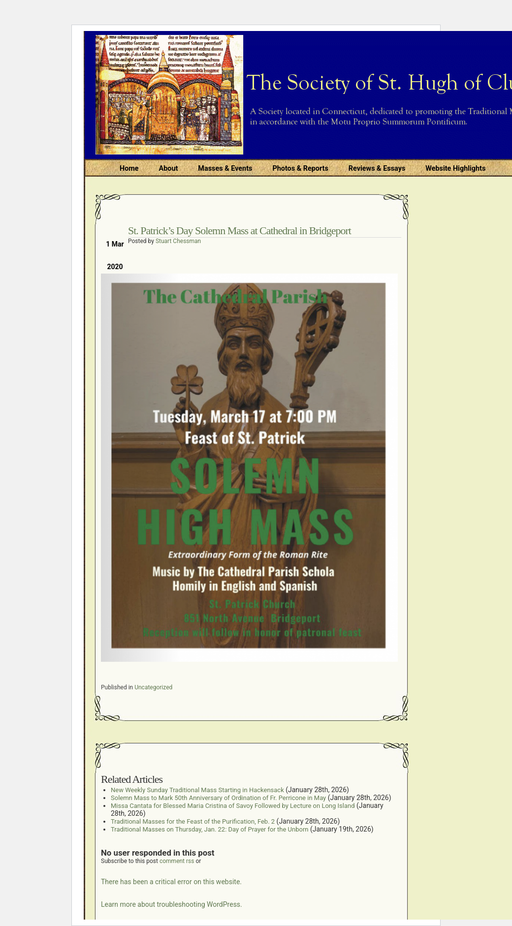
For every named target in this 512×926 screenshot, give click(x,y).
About (168, 168)
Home (129, 168)
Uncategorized (153, 687)
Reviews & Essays (377, 168)
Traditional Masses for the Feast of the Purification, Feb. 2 (193, 821)
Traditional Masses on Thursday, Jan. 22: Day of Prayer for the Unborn (209, 829)
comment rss (177, 861)
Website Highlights (455, 168)
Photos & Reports (300, 168)
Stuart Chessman (178, 241)
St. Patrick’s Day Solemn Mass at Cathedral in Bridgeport (239, 230)
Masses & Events (225, 168)
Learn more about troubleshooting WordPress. (171, 904)
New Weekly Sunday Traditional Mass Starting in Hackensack (197, 790)
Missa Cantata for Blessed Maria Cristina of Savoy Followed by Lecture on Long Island (233, 805)
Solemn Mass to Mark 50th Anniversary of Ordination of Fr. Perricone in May (218, 798)
